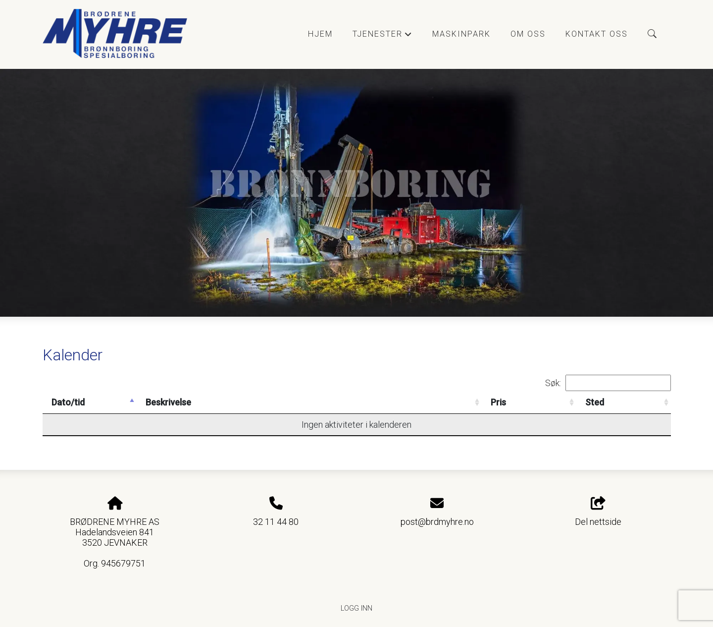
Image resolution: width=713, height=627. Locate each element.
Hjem (320, 34)
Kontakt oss (596, 34)
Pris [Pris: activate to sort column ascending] (498, 402)
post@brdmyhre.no (437, 521)
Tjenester (382, 36)
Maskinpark (461, 34)
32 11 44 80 (276, 521)
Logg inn (356, 608)
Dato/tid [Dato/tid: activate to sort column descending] (68, 402)
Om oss (528, 34)
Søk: (608, 383)
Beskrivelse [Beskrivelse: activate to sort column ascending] (168, 402)
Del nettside (598, 512)
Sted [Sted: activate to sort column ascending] (594, 402)
